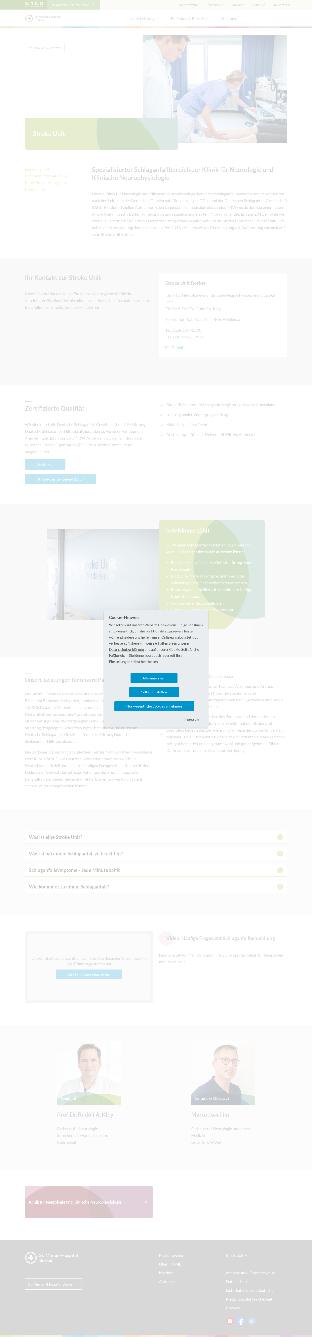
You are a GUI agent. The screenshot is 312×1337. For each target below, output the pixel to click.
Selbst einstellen (154, 692)
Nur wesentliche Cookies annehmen (154, 706)
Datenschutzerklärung (126, 649)
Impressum (191, 719)
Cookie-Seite (179, 649)
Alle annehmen (154, 678)
